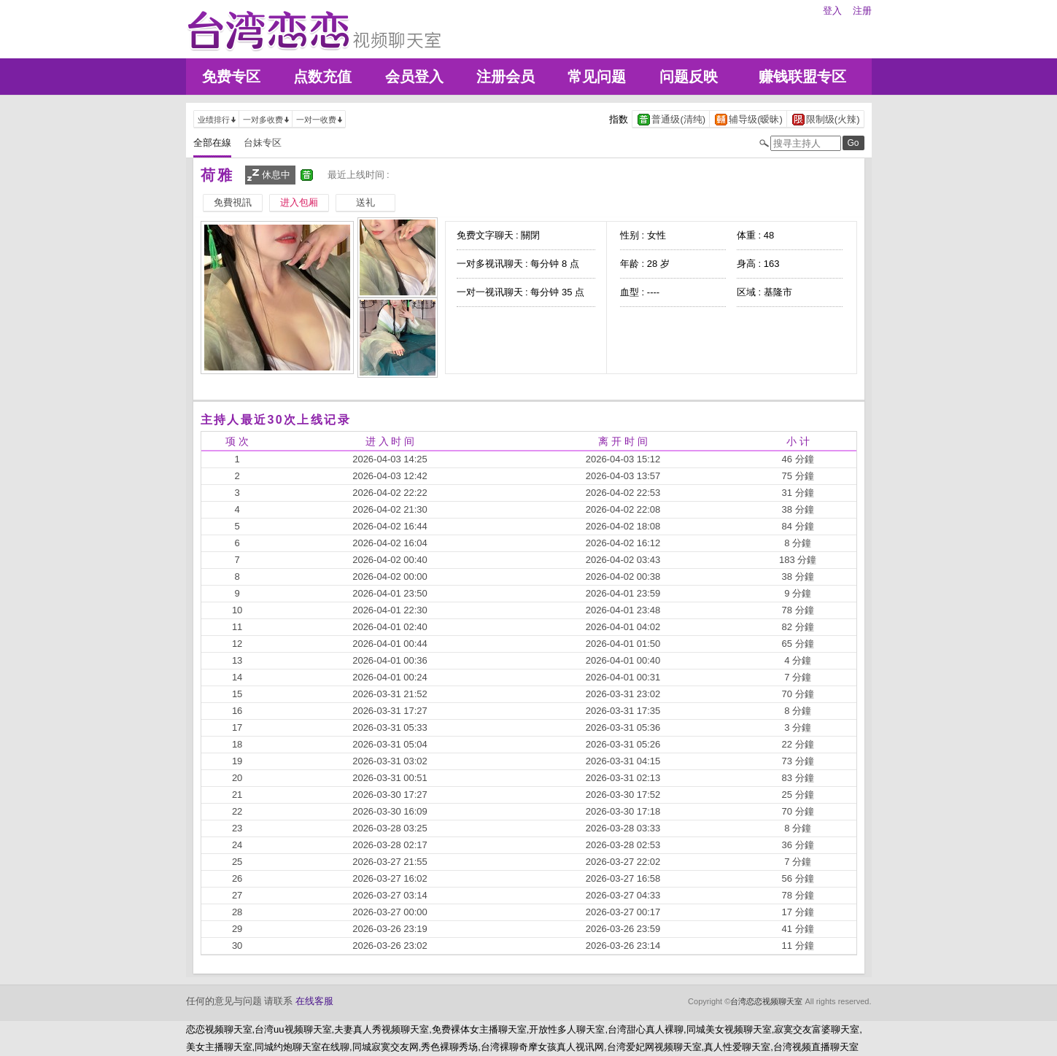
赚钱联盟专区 (802, 77)
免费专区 (231, 77)
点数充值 (322, 77)
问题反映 (688, 77)
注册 (862, 10)
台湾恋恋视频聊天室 (766, 1001)
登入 (832, 10)
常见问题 (597, 77)
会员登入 (414, 77)
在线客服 (314, 1000)
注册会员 (505, 77)
